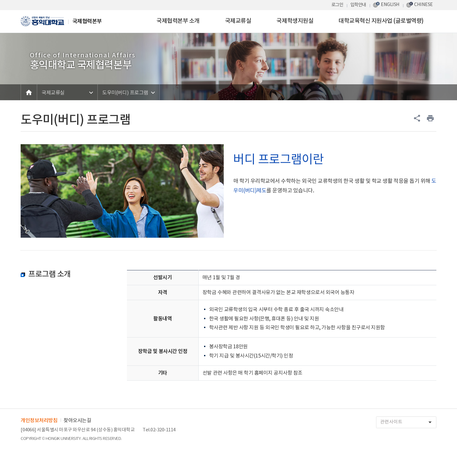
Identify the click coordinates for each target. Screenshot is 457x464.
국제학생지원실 (294, 21)
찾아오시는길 (77, 420)
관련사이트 (408, 422)
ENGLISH (390, 4)
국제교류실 (238, 21)
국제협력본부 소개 (178, 21)
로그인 (337, 5)
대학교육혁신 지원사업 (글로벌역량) (381, 21)
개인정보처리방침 (39, 420)
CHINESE (423, 4)
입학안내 (358, 5)
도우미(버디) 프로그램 (125, 93)
